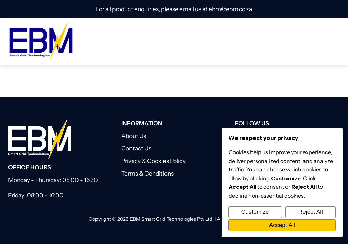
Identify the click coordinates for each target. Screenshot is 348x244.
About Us (133, 135)
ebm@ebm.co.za (230, 9)
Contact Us (136, 148)
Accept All (282, 225)
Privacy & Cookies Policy (153, 160)
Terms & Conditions (147, 173)
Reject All (310, 211)
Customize (255, 211)
